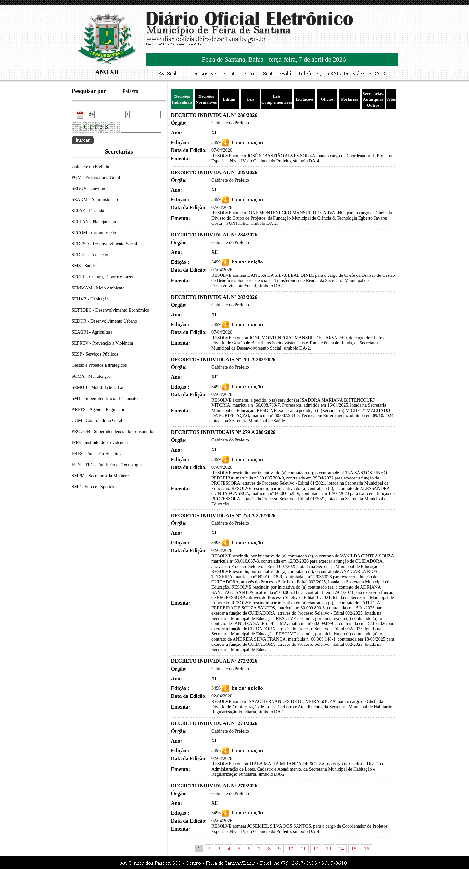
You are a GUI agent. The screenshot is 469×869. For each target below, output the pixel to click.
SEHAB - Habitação (90, 299)
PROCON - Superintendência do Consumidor (113, 431)
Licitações (305, 99)
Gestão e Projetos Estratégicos (99, 365)
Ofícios (327, 99)
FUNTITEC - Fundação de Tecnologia (107, 464)
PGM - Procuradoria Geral (96, 177)
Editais (229, 99)
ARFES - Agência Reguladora (99, 409)
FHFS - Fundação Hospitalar (98, 453)
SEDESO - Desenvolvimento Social (104, 243)
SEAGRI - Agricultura (92, 332)
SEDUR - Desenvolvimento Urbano (104, 321)
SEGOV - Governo (89, 188)
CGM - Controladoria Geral (97, 420)
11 (303, 848)
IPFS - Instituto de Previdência (100, 442)
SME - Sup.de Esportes (93, 486)
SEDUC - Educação (90, 254)
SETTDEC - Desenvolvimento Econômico (110, 310)
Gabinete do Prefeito (90, 166)
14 (341, 848)
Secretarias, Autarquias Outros (373, 99)
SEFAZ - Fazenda (88, 210)
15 (353, 848)
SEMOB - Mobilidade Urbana (99, 387)
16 (366, 848)
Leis (250, 99)
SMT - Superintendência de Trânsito (105, 398)
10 (290, 848)
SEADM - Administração (95, 199)
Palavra (130, 91)
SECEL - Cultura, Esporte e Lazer (103, 277)
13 (328, 848)
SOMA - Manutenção (91, 376)
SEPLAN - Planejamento (95, 221)
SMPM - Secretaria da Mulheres (101, 475)
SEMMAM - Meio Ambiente (98, 288)
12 (315, 848)
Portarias (349, 99)
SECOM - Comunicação (94, 232)
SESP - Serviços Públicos (95, 354)
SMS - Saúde (84, 265)
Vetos (391, 99)
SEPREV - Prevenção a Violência (102, 343)
